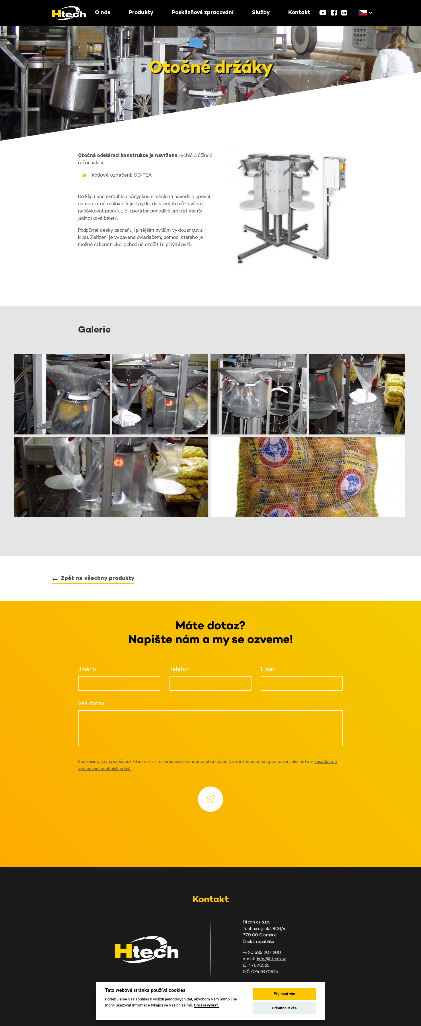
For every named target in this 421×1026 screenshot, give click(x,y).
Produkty (141, 13)
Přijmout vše (284, 994)
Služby (261, 13)
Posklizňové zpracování (202, 13)
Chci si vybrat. (206, 1005)
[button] (363, 12)
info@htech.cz (271, 959)
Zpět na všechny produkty (97, 578)
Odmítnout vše (284, 1008)
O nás (102, 13)
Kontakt (299, 13)
